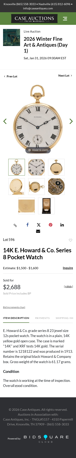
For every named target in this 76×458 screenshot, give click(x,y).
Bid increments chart (14, 307)
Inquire (68, 268)
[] (68, 286)
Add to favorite (70, 240)
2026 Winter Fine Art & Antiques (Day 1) (46, 45)
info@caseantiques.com (38, 8)
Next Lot (65, 75)
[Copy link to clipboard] (15, 225)
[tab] (16, 320)
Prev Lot (10, 76)
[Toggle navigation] (65, 18)
